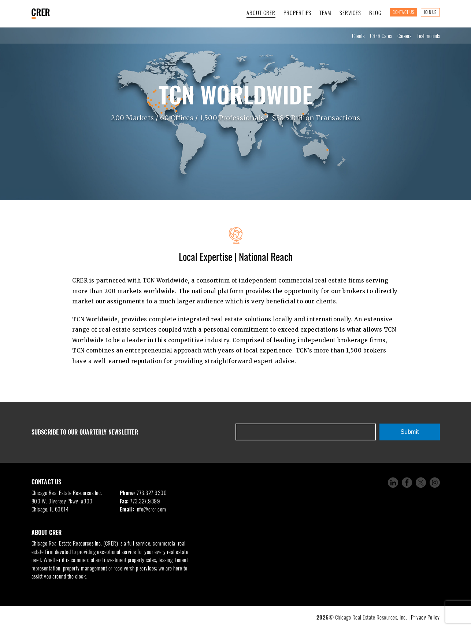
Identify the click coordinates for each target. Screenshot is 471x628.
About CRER (260, 12)
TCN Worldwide (165, 280)
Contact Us (403, 12)
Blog (375, 12)
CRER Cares (381, 36)
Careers (404, 36)
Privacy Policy (425, 617)
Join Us (430, 12)
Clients (358, 36)
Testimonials (428, 36)
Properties (297, 12)
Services (350, 12)
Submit (410, 432)
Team (325, 12)
